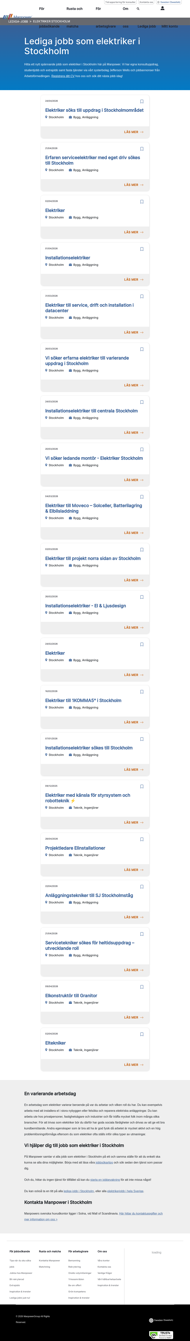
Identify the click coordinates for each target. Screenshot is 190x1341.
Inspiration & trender (20, 1282)
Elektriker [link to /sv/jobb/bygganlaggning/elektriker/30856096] (55, 210)
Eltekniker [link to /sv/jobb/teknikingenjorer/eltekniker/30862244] (55, 1043)
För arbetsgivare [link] (78, 1251)
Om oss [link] (102, 1251)
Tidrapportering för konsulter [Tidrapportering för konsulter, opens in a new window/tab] (120, 2)
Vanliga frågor (105, 1269)
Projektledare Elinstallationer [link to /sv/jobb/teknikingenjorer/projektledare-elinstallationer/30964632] (75, 848)
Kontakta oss (104, 1264)
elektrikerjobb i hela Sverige (125, 1191)
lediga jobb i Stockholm (79, 1191)
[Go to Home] (17, 17)
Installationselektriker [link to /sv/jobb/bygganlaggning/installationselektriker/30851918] (67, 257)
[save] (142, 101)
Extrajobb (15, 1278)
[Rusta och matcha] (80, 17)
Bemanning (74, 1259)
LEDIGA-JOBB (18, 21)
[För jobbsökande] (51, 17)
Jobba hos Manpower (21, 1269)
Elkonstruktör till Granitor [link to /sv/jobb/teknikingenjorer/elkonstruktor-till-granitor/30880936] (71, 995)
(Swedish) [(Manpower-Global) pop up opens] (168, 2)
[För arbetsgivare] (108, 17)
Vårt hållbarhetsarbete (109, 1273)
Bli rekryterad (17, 1273)
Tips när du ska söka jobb (20, 1262)
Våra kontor (104, 1259)
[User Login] (170, 17)
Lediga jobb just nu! (20, 1287)
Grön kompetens (77, 1282)
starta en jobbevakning (105, 1179)
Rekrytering (74, 1264)
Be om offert (74, 1278)
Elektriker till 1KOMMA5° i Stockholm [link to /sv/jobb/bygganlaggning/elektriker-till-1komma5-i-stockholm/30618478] (83, 700)
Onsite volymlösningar (80, 1269)
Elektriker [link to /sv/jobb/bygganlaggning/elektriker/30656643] (55, 653)
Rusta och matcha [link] (50, 1251)
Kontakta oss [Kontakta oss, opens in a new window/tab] (146, 2)
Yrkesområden (76, 1273)
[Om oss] (128, 17)
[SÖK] (147, 17)
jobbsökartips (104, 1162)
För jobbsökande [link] (20, 1251)
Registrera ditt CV (63, 76)
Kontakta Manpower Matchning (49, 1262)
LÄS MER (133, 132)
